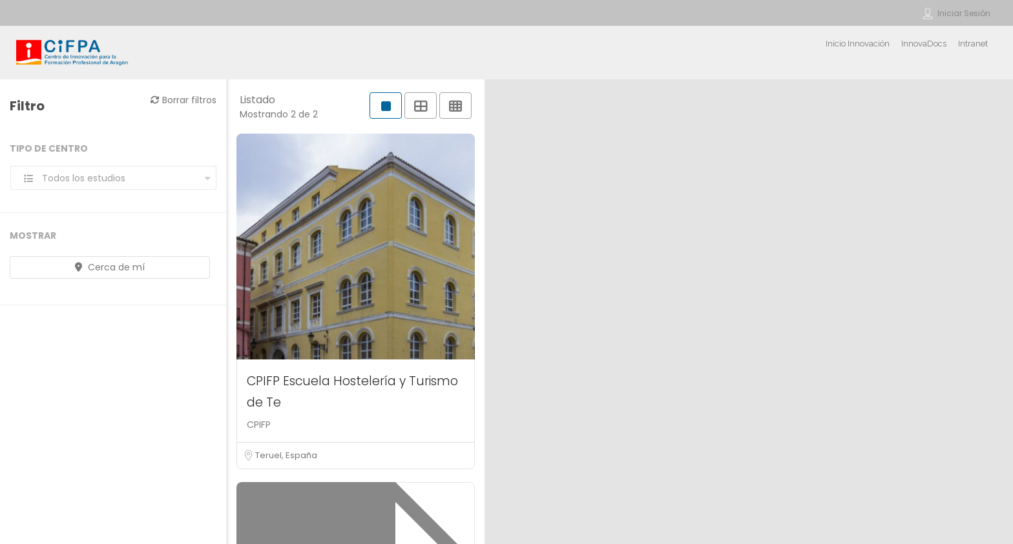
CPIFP (259, 424)
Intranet (973, 43)
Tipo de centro (49, 148)
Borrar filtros (183, 100)
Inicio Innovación (858, 43)
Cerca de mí (110, 267)
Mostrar (33, 235)
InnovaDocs (923, 43)
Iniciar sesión (963, 13)
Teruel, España (286, 455)
